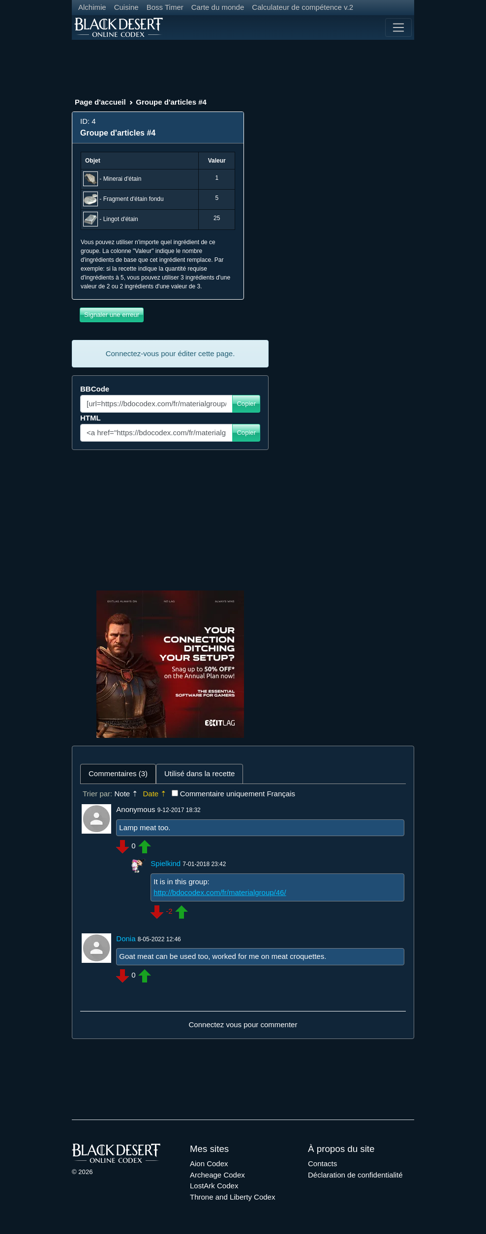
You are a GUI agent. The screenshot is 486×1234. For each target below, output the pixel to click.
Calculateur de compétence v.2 (302, 7)
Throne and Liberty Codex (232, 1197)
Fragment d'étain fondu (133, 199)
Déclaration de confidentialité (355, 1175)
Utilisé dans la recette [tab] (199, 773)
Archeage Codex (217, 1175)
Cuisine (126, 7)
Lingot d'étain (120, 219)
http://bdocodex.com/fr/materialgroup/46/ (219, 892)
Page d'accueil (100, 102)
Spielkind (166, 863)
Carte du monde (217, 7)
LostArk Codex (214, 1185)
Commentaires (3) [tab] (118, 773)
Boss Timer (165, 7)
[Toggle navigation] (398, 27)
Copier (246, 403)
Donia (125, 938)
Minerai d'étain (122, 178)
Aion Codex (209, 1163)
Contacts (322, 1163)
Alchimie (92, 7)
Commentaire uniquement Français (237, 793)
